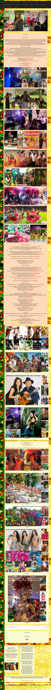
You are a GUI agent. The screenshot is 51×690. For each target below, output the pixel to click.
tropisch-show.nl (31, 260)
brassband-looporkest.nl (27, 321)
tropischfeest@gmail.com (27, 65)
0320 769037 (26, 64)
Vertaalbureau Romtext (8, 657)
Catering (31, 4)
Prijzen (37, 4)
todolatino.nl (14, 651)
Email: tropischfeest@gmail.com (7, 4)
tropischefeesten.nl (30, 262)
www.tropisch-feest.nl (25, 281)
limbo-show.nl (41, 254)
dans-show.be (38, 252)
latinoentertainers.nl (36, 256)
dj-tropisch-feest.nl (36, 258)
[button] (11, 627)
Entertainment (25, 4)
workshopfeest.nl (35, 253)
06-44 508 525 (29, 63)
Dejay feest (3, 2)
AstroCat (26, 683)
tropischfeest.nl (31, 261)
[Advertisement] (25, 687)
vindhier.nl (11, 658)
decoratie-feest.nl (33, 275)
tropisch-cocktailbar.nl (25, 306)
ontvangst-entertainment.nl (37, 251)
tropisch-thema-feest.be (37, 276)
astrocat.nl (14, 660)
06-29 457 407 (24, 63)
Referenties (43, 4)
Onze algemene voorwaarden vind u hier (26, 680)
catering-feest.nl (8, 650)
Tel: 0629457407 (17, 4)
